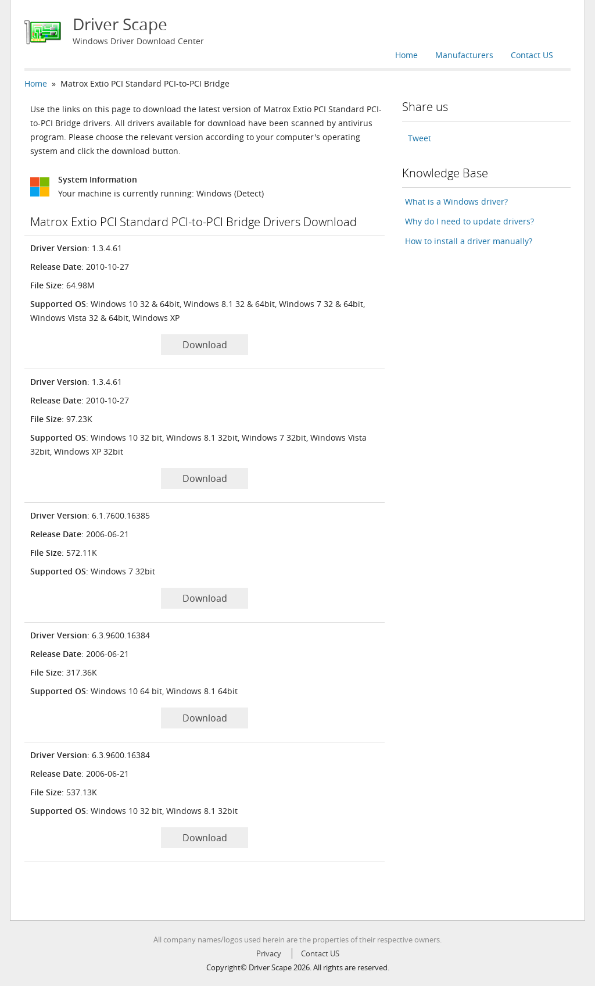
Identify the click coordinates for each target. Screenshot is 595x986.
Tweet (419, 138)
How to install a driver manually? (468, 240)
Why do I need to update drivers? (469, 221)
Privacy (268, 953)
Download (204, 344)
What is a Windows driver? (456, 201)
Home (406, 54)
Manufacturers (464, 54)
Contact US (532, 54)
